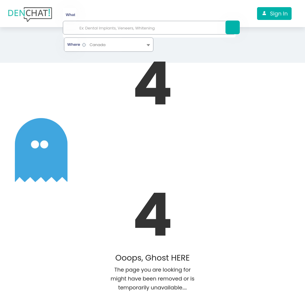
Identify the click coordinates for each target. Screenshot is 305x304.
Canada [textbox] (98, 45)
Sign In (278, 13)
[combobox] (108, 44)
